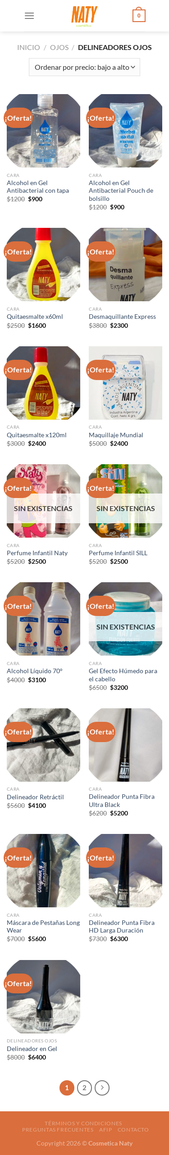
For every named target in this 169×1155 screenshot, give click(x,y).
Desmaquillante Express (122, 316)
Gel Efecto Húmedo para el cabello (123, 675)
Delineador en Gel (32, 1048)
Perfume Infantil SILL (118, 553)
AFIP (105, 1129)
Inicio (28, 47)
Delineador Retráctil (35, 797)
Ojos (59, 47)
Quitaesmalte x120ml (37, 435)
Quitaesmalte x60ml (35, 316)
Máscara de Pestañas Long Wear (43, 926)
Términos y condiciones (83, 1123)
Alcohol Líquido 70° (35, 671)
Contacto (133, 1129)
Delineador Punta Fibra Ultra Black (122, 800)
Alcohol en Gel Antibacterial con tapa (38, 187)
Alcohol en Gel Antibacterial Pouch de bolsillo (121, 190)
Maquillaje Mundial (116, 435)
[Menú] (29, 16)
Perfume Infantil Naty (37, 553)
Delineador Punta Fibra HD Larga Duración (122, 926)
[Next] (102, 1088)
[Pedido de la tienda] (84, 67)
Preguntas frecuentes (57, 1129)
